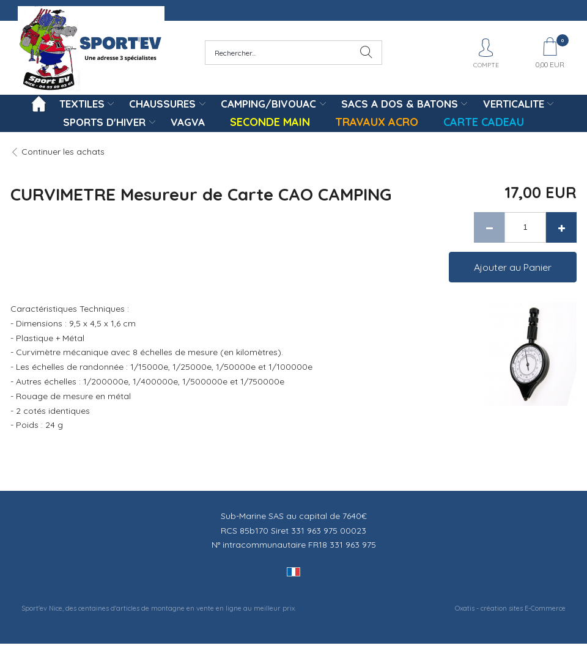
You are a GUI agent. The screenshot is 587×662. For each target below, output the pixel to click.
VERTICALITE (513, 103)
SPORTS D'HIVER (104, 122)
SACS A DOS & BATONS (399, 103)
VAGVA (188, 122)
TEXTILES (82, 103)
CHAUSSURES (162, 103)
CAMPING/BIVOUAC (268, 103)
